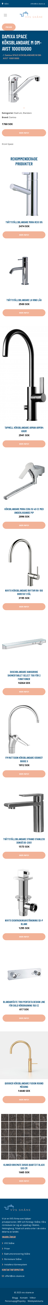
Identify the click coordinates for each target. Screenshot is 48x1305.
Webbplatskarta (35, 1301)
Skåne (6, 4)
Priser (9, 27)
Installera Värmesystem (15, 1264)
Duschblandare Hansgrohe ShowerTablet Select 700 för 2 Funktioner (24, 675)
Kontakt (24, 1297)
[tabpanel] (24, 85)
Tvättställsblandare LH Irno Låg (24, 300)
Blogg (15, 1297)
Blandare (27, 113)
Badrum (18, 113)
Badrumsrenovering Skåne (17, 1253)
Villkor (33, 1297)
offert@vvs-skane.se (37, 4)
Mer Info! (24, 133)
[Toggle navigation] (5, 15)
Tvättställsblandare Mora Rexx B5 (24, 222)
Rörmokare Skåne (13, 1259)
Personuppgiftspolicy (15, 1301)
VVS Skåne (9, 1243)
